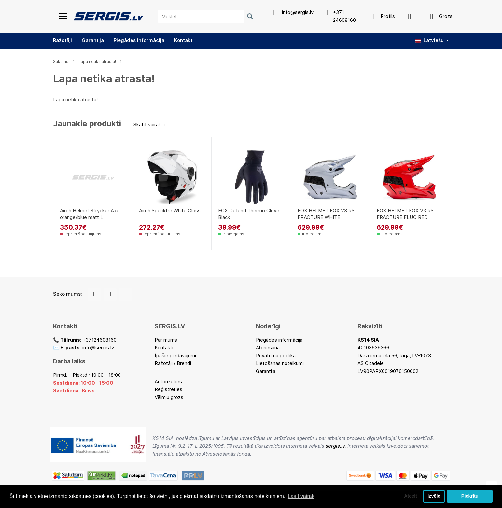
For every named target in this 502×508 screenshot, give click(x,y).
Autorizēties (168, 381)
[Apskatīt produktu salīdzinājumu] (411, 16)
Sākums (60, 61)
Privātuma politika (276, 355)
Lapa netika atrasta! (97, 61)
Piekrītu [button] (470, 496)
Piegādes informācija (139, 40)
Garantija (93, 40)
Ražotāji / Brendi (173, 363)
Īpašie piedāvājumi (175, 355)
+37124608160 (100, 340)
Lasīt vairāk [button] (301, 496)
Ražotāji (62, 40)
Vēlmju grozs (169, 397)
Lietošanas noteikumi (280, 363)
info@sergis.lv (98, 348)
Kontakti (184, 40)
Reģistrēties (168, 389)
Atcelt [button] (410, 496)
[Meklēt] (250, 16)
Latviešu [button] (429, 40)
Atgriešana (268, 348)
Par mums (166, 340)
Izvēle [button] (433, 496)
